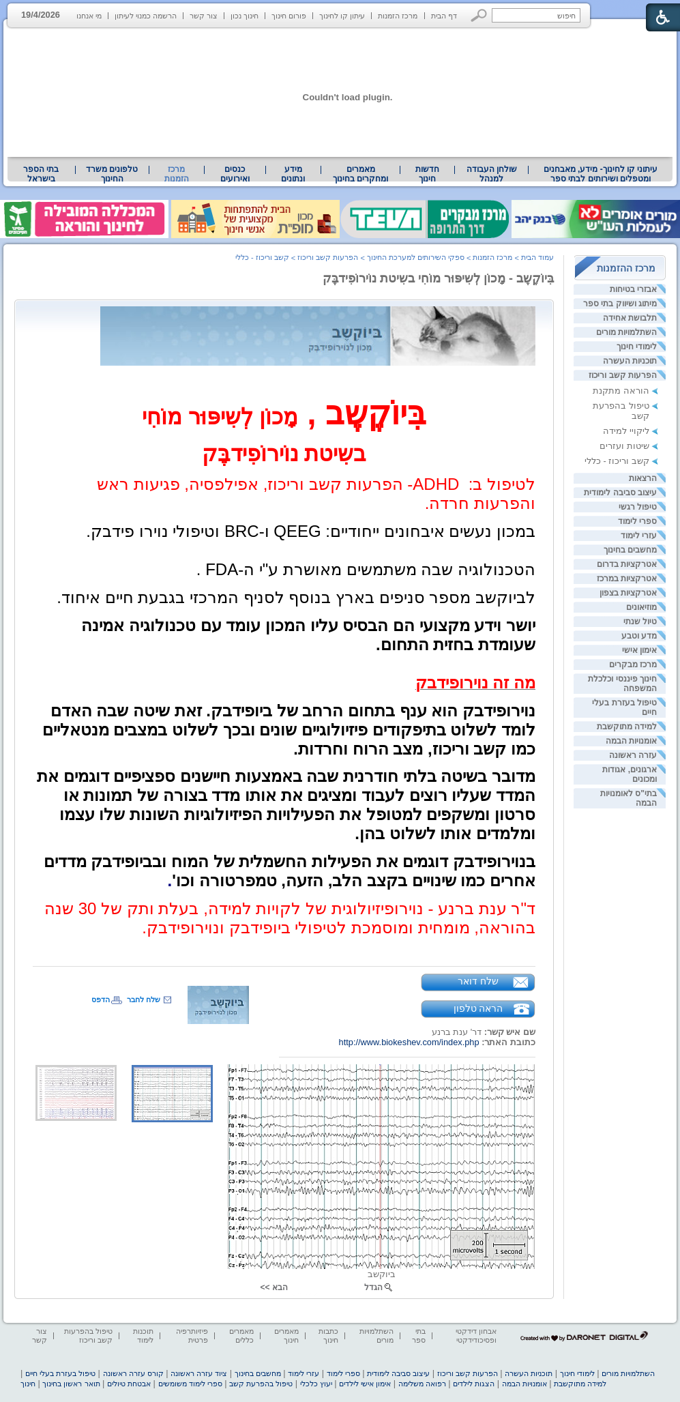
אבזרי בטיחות (633, 289)
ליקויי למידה (626, 431)
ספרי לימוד (637, 521)
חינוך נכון (244, 16)
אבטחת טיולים (129, 1383)
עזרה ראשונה (633, 755)
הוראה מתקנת (621, 390)
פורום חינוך (288, 16)
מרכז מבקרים (633, 664)
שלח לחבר (143, 999)
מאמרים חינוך (286, 1335)
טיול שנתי (640, 621)
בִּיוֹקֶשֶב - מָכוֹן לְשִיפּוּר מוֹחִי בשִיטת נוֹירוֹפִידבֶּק (438, 278)
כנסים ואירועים (235, 174)
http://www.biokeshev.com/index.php (409, 1042)
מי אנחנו (89, 16)
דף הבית (444, 16)
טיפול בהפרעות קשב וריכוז (88, 1335)
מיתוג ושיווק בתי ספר (620, 303)
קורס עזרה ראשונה (133, 1373)
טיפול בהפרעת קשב (261, 1383)
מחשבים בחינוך (630, 550)
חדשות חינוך (427, 174)
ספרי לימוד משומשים (190, 1383)
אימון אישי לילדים (365, 1383)
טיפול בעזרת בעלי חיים (60, 1373)
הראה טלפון (478, 1008)
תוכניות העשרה (630, 361)
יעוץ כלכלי (316, 1383)
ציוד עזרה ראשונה (199, 1373)
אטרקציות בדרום (627, 564)
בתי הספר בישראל (41, 174)
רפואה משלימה (422, 1383)
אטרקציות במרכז (627, 578)
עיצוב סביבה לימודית (620, 492)
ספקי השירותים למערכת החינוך (415, 257)
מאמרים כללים (241, 1335)
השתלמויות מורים (626, 332)
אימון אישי (639, 650)
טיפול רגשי (638, 507)
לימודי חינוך (637, 346)
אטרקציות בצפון (628, 593)
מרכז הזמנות (397, 16)
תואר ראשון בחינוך (71, 1383)
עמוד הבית (537, 257)
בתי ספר (419, 1335)
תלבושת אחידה (630, 318)
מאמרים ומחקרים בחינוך (360, 174)
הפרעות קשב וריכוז (623, 375)
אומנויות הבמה (631, 741)
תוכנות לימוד (143, 1335)
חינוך (27, 1383)
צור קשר (204, 16)
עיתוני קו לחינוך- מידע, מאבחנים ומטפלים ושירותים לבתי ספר (601, 174)
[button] (479, 15)
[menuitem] (600, 174)
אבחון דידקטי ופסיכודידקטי (476, 1335)
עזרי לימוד (639, 535)
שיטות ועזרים (624, 446)
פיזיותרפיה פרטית (192, 1335)
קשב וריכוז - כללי (617, 461)
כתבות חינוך (328, 1335)
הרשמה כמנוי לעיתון (146, 16)
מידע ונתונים (293, 174)
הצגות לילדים (473, 1383)
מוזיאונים (641, 607)
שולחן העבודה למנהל (492, 174)
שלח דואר (478, 981)
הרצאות (643, 478)
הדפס (100, 999)
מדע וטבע (639, 636)
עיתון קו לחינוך (342, 16)
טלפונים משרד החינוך (112, 174)
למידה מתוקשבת (627, 726)
